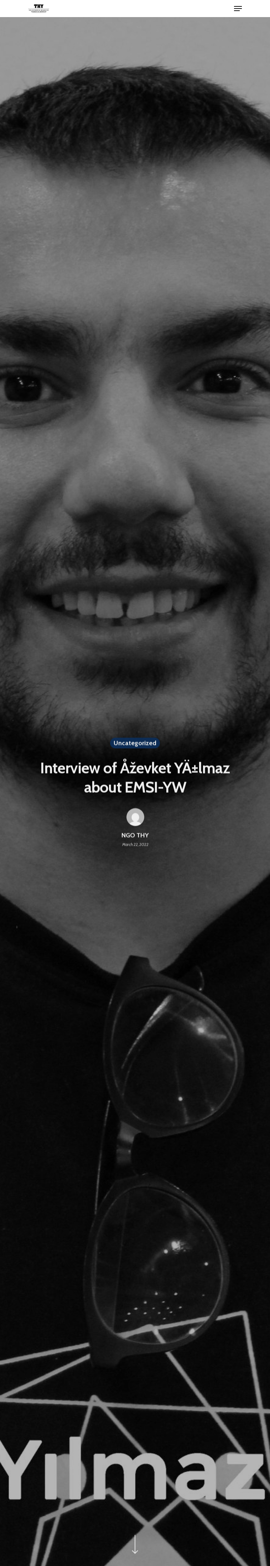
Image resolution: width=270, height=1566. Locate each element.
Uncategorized (135, 744)
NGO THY (135, 836)
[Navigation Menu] (238, 8)
